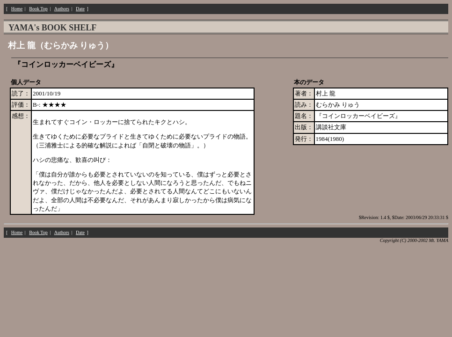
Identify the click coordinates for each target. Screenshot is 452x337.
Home (16, 8)
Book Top (38, 8)
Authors (61, 8)
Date (80, 8)
